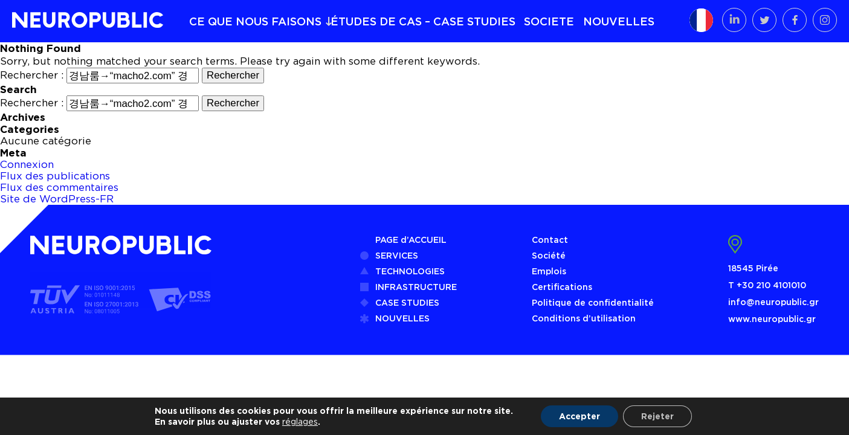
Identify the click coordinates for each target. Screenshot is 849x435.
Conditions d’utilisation (584, 318)
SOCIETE (549, 21)
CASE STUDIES (407, 302)
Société (549, 255)
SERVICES (396, 255)
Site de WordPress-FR (57, 198)
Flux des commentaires (59, 187)
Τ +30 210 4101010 (767, 284)
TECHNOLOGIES (410, 271)
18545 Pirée (753, 267)
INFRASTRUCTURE (416, 286)
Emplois (549, 271)
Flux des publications (55, 175)
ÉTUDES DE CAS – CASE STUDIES (423, 21)
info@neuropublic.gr (773, 301)
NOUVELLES (618, 21)
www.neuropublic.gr (772, 318)
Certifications (562, 286)
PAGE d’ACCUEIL (411, 239)
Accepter (579, 415)
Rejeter (657, 415)
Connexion (27, 164)
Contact (550, 239)
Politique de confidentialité (593, 302)
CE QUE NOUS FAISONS (255, 21)
